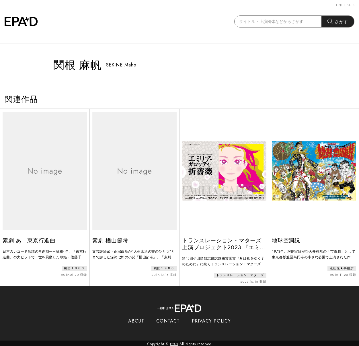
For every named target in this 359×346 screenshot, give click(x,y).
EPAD (174, 342)
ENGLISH (345, 5)
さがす (337, 21)
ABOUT (136, 319)
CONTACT (168, 319)
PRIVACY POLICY (211, 319)
